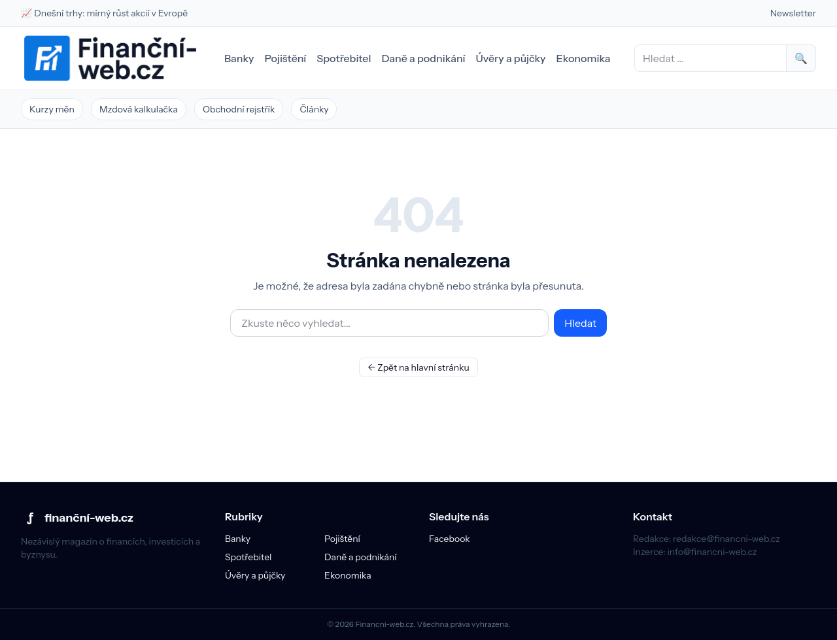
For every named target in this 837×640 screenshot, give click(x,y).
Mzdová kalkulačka (138, 109)
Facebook (449, 539)
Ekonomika (583, 58)
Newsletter (793, 13)
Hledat (580, 322)
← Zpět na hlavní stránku (418, 367)
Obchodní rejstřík (239, 109)
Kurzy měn (52, 109)
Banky (239, 58)
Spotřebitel (343, 58)
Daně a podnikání (423, 58)
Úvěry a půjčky (511, 58)
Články (313, 109)
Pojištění (285, 58)
